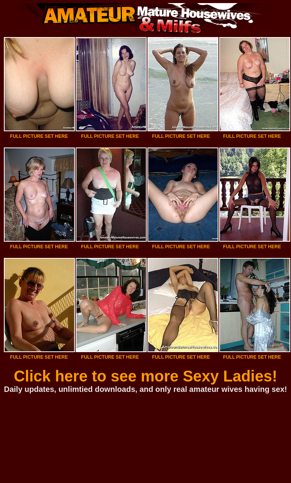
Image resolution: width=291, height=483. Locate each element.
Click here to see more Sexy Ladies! (145, 376)
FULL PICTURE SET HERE (39, 136)
